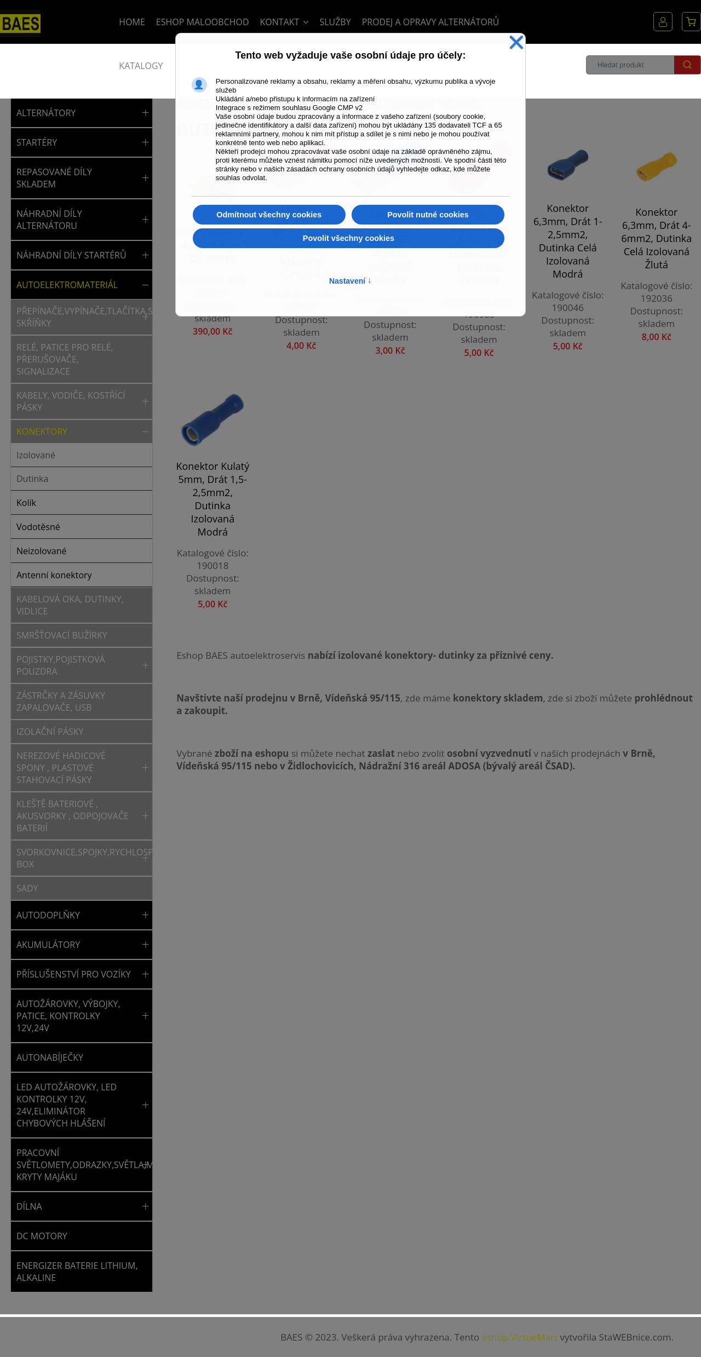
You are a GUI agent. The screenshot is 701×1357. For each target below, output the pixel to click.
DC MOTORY (41, 1236)
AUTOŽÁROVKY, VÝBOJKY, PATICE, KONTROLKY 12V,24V (68, 1016)
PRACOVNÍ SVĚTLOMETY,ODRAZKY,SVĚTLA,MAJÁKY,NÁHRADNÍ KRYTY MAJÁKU (77, 1165)
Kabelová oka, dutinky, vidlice (70, 605)
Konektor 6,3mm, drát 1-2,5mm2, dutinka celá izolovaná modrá (567, 241)
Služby (334, 22)
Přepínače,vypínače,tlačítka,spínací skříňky (77, 317)
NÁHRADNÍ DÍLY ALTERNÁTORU (49, 220)
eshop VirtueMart (520, 1337)
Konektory (41, 432)
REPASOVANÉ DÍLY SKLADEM (54, 178)
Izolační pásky (50, 732)
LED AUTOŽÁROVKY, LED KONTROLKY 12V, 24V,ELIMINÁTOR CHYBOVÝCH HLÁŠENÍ (66, 1105)
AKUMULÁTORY (48, 945)
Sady (27, 888)
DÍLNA (29, 1206)
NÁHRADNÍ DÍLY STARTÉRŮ (71, 255)
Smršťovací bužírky (61, 635)
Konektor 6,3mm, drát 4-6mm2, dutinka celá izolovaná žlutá (656, 238)
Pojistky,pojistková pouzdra (60, 665)
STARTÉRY (36, 142)
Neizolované (41, 551)
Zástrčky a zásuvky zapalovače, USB (60, 701)
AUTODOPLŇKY (48, 915)
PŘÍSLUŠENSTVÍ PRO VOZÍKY (73, 974)
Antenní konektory (54, 575)
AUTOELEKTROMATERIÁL (67, 285)
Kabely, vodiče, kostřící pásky (70, 401)
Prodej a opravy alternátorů (430, 22)
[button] (145, 113)
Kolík (26, 503)
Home (132, 22)
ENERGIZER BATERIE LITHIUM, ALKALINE (77, 1272)
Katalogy (141, 66)
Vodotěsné (38, 527)
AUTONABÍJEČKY (49, 1057)
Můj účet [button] (663, 21)
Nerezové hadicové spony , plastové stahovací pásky (61, 768)
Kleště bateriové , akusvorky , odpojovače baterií (72, 816)
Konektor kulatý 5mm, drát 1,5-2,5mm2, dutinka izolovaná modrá (212, 498)
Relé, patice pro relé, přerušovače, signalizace (64, 359)
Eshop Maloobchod (202, 22)
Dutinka (32, 479)
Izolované (35, 455)
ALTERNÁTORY (46, 113)
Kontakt (280, 22)
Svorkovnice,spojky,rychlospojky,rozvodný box (77, 858)
